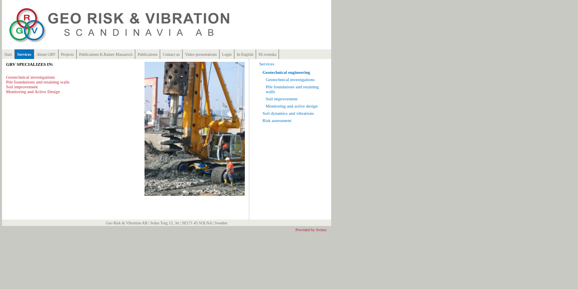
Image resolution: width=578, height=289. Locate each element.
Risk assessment (277, 120)
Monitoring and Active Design (33, 91)
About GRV (46, 54)
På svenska (267, 54)
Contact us (171, 54)
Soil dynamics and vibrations (288, 113)
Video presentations (201, 54)
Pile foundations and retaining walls (37, 81)
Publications (147, 54)
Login (227, 54)
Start (8, 54)
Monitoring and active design (291, 106)
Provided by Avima (310, 230)
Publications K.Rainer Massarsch (105, 54)
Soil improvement (22, 86)
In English (245, 54)
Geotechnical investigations (30, 77)
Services (24, 54)
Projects (67, 54)
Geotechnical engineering (286, 72)
